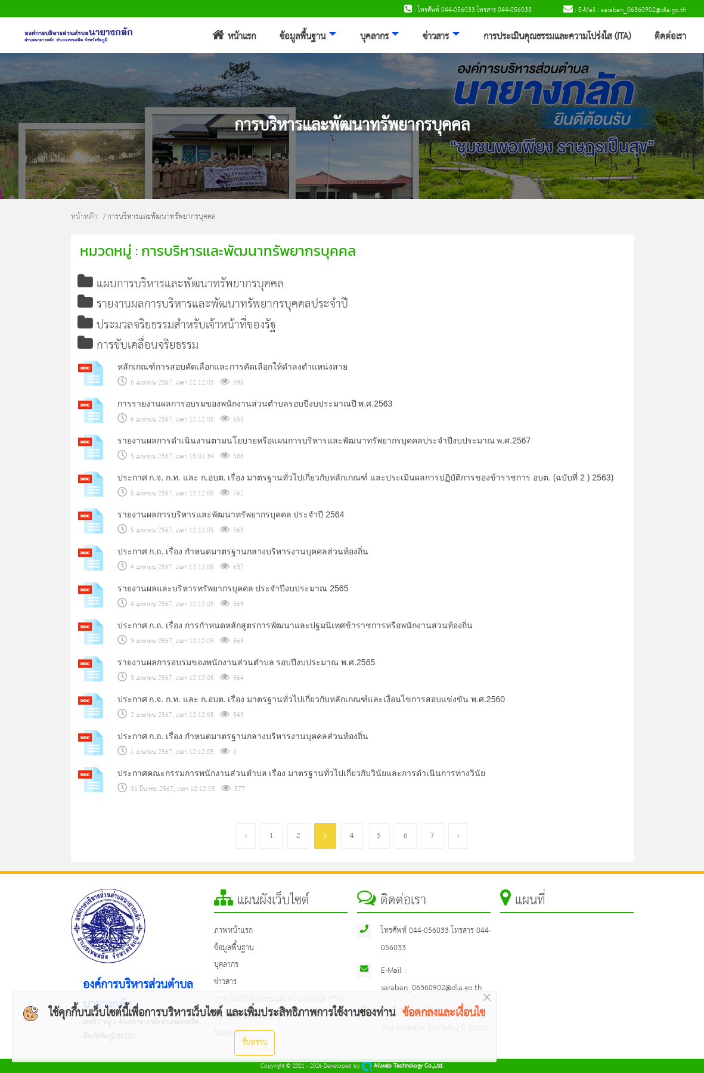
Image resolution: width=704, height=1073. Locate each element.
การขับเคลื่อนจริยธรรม (138, 345)
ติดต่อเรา (670, 37)
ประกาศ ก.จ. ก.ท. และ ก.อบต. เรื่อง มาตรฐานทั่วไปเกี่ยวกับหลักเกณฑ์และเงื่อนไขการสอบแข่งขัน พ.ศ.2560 (311, 699)
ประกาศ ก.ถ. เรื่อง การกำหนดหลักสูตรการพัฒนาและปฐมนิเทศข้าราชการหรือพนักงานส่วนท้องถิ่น (295, 625)
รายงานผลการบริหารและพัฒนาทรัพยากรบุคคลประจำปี (212, 304)
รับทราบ (254, 1042)
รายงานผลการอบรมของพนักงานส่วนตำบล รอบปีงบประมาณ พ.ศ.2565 (246, 662)
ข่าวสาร (436, 37)
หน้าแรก (234, 37)
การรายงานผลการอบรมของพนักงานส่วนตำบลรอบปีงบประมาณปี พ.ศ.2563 (255, 403)
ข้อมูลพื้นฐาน (302, 37)
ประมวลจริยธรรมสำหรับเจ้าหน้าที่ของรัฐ (176, 325)
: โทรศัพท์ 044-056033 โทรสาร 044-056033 (468, 10)
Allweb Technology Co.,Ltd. (403, 1066)
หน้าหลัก (84, 216)
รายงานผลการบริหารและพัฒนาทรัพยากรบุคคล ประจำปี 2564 (231, 514)
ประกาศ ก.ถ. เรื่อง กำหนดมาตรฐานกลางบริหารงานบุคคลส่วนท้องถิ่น (242, 551)
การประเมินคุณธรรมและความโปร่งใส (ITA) (557, 37)
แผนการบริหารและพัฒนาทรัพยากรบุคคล (180, 284)
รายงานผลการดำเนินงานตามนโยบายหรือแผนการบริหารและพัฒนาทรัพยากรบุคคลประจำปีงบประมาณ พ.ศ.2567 (324, 440)
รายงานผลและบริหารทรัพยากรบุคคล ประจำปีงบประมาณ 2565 (233, 588)
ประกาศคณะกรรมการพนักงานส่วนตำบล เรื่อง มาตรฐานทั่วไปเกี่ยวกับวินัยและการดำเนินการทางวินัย (301, 773)
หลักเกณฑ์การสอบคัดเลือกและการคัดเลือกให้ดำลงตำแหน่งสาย (232, 366)
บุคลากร (374, 37)
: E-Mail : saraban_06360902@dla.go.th (624, 10)
